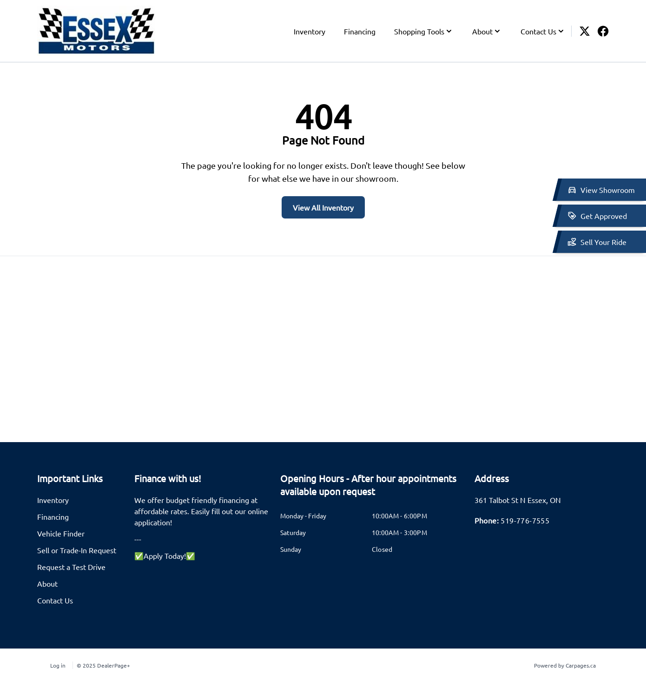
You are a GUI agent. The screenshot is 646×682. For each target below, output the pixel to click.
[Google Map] (323, 349)
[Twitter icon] (584, 31)
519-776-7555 (525, 520)
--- (137, 538)
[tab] (371, 489)
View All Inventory (323, 207)
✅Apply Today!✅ (164, 555)
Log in (58, 665)
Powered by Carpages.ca (565, 665)
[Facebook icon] (603, 31)
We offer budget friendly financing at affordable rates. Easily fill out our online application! (201, 511)
